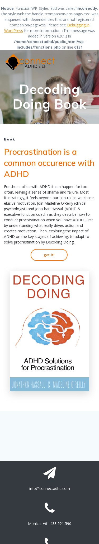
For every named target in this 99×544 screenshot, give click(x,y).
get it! (49, 255)
